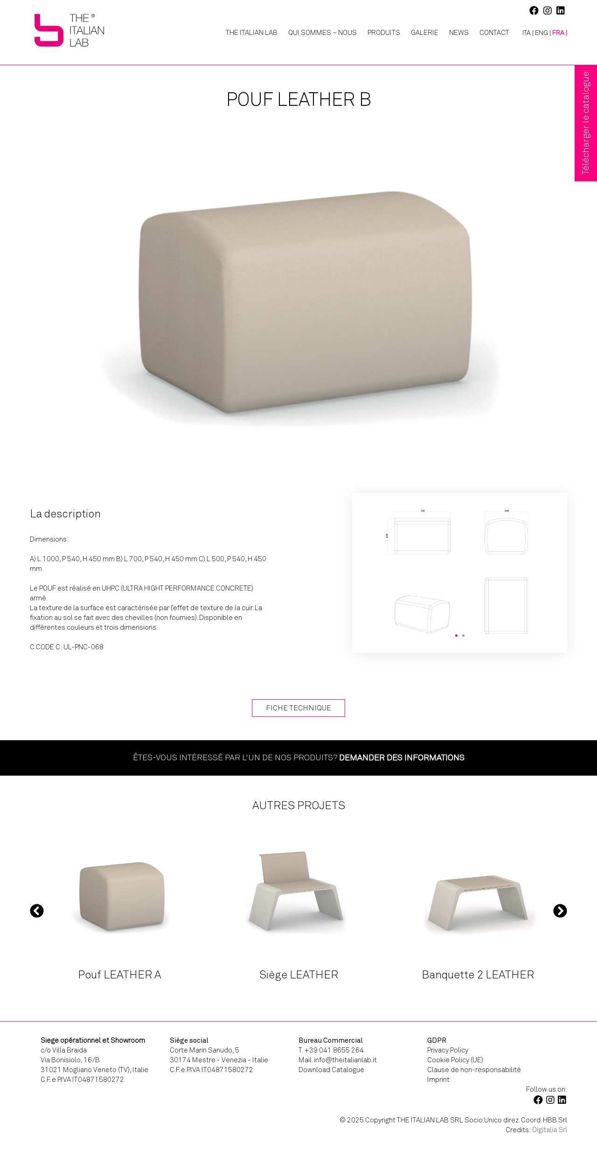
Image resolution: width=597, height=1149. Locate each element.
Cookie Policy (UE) (455, 1060)
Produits (384, 32)
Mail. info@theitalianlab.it (337, 1060)
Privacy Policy (447, 1050)
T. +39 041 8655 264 (331, 1050)
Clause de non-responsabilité (474, 1070)
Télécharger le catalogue (585, 123)
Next (560, 910)
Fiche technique (298, 707)
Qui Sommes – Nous (322, 32)
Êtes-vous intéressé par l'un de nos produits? (299, 757)
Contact (494, 32)
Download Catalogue (331, 1070)
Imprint (438, 1079)
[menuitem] (524, 33)
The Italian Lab (252, 32)
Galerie (424, 32)
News (459, 32)
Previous (37, 910)
